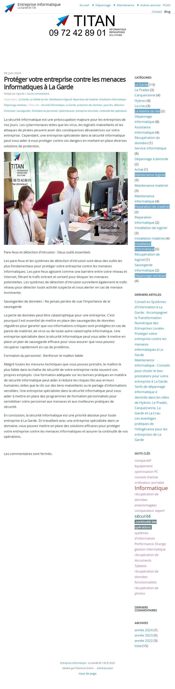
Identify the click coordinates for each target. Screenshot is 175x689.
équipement (144, 466)
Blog (167, 11)
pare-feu (108, 105)
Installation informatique (112, 99)
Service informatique (150, 148)
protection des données (89, 105)
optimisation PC (146, 472)
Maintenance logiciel (60, 99)
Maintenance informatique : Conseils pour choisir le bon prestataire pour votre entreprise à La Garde (152, 371)
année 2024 (144, 630)
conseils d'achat (146, 477)
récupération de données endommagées (146, 499)
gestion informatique (150, 549)
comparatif (143, 460)
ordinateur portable (149, 482)
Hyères (140, 100)
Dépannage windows (15, 105)
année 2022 (144, 640)
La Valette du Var (39, 99)
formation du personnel (44, 110)
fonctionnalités (146, 582)
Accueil (84, 5)
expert (160, 511)
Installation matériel (150, 238)
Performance (144, 544)
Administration (105, 668)
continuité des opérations (113, 110)
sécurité (143, 516)
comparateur (144, 511)
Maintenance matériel (151, 185)
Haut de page (87, 673)
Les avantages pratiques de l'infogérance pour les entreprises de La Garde (151, 429)
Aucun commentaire (38, 93)
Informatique (151, 488)
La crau (140, 106)
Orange (160, 544)
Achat (139, 169)
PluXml (79, 668)
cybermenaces (67, 110)
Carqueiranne (145, 95)
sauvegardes (24, 110)
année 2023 (144, 635)
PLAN (166, 5)
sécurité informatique (53, 105)
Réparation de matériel (85, 99)
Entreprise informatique (39, 4)
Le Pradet (142, 90)
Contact (157, 11)
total (138, 646)
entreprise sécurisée (87, 110)
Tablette (141, 566)
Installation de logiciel (151, 228)
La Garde (24, 99)
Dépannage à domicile (151, 159)
